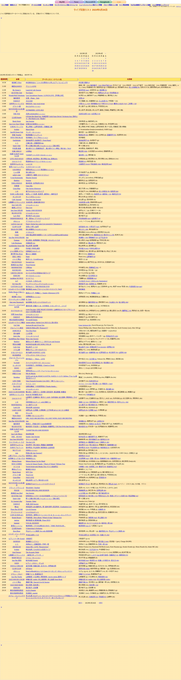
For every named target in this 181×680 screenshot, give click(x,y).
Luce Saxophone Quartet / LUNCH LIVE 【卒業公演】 (45, 95)
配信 (124, 5)
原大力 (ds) (115, 560)
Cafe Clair (16, 347)
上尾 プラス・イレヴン (16, 456)
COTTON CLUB (17, 286)
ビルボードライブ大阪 (17, 289)
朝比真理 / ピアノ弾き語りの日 (37, 480)
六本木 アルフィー (16, 447)
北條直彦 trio (30, 243)
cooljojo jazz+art (16, 224)
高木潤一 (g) (93, 585)
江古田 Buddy (17, 117)
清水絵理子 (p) (84, 140)
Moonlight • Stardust (33, 488)
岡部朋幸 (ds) (103, 577)
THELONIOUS (16, 183)
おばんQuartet (31, 590)
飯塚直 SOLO (31, 469)
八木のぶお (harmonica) (98, 281)
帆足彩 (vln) (83, 151)
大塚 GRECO (16, 151)
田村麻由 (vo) (96, 104)
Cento (17, 235)
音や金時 (16, 333)
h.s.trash (17, 363)
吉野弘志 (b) (83, 410)
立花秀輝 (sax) (84, 458)
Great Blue (16, 188)
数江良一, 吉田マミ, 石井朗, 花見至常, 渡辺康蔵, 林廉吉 (46, 392)
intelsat (16, 520)
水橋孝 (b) (101, 509)
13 (77, 63)
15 (82, 63)
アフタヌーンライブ (33, 221)
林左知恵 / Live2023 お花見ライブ (38, 549)
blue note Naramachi (17, 302)
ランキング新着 (48, 5)
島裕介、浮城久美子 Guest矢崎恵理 (38, 424)
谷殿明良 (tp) (93, 352)
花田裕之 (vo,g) (84, 456)
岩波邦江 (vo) (112, 467)
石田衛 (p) (92, 284)
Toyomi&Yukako (32, 320)
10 (86, 61)
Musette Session (31, 178)
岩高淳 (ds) (114, 191)
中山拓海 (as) (95, 447)
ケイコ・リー (31, 384)
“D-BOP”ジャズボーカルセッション (39, 155)
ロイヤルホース (16, 311)
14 (80, 63)
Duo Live (29, 208)
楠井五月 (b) (116, 194)
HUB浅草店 (16, 355)
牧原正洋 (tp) (83, 135)
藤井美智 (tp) (93, 302)
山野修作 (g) (90, 256)
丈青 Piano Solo (32, 98)
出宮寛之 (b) (95, 114)
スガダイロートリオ (33, 167)
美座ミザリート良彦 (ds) (119, 496)
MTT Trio (29, 472)
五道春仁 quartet (32, 593)
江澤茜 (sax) (92, 410)
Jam (27, 237)
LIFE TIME (17, 381)
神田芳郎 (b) (111, 402)
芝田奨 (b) (102, 477)
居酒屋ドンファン (32, 541)
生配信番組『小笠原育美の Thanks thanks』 (41, 386)
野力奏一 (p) (97, 384)
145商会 (29, 151)
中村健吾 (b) (90, 394)
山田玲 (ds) (123, 352)
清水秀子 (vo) (83, 445)
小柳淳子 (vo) (83, 175)
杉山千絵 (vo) (107, 85)
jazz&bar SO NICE (16, 278)
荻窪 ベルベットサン (16, 167)
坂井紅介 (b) (104, 439)
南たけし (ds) (83, 229)
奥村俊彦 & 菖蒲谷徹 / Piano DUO (38, 520)
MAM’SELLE (17, 558)
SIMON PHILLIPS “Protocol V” (37, 328)
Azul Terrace (16, 552)
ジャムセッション (32, 205)
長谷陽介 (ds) (108, 363)
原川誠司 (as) (83, 352)
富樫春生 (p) (83, 442)
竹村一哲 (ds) (103, 544)
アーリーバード (16, 512)
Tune (76, 2)
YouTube (141, 5)
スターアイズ (17, 384)
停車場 (16, 186)
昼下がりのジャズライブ (35, 191)
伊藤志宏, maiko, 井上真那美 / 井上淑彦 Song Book (44, 579)
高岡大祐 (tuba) (84, 568)
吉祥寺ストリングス (16, 104)
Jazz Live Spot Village (16, 124)
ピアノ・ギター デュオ (35, 563)
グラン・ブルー (16, 574)
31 (86, 68)
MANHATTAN (16, 267)
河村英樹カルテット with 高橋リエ (38, 402)
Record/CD (90, 2)
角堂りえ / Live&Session (34, 259)
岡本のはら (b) (103, 496)
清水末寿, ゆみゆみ (33, 407)
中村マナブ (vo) (107, 104)
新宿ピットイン (16, 526)
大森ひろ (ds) (104, 535)
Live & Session (31, 509)
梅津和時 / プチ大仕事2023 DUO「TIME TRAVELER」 (46, 526)
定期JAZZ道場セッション (35, 124)
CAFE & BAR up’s (16, 515)
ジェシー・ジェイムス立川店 (17, 306)
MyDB (62, 2)
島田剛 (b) (103, 90)
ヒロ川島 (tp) (83, 493)
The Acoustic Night (32, 552)
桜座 (16, 232)
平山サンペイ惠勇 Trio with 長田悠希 (39, 531)
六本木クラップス (16, 127)
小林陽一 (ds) (83, 467)
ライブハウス (66, 5)
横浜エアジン (17, 469)
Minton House (17, 461)
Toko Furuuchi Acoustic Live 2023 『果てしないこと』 (45, 381)
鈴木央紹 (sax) (84, 560)
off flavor (29, 568)
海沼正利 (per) (107, 164)
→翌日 (100, 603)
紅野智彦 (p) (103, 352)
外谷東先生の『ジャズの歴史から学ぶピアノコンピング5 (47, 82)
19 (75, 66)
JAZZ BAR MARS (16, 585)
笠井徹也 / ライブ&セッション (37, 137)
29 (82, 68)
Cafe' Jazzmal (16, 199)
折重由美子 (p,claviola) (98, 347)
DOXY (16, 368)
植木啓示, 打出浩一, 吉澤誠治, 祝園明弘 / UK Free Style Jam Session (50, 426)
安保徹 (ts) (82, 421)
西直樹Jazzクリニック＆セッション (39, 161)
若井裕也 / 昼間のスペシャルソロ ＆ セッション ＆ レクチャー (48, 515)
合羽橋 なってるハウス (16, 458)
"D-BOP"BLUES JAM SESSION (37, 430)
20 (77, 66)
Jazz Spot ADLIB (17, 210)
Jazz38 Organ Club (16, 132)
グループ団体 (111, 5)
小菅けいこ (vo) (84, 104)
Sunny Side (17, 146)
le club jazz (17, 389)
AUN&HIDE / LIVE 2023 (35, 110)
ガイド (13, 5)
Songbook (104, 2)
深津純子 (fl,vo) (84, 484)
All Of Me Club (16, 93)
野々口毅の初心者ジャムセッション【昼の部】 (43, 146)
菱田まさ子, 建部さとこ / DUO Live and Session (43, 342)
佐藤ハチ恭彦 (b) (104, 560)
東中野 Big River (17, 254)
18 (88, 63)
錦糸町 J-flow (16, 82)
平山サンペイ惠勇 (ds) (117, 531)
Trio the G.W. (30, 442)
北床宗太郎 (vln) (85, 114)
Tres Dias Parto (31, 331)
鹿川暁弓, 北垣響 (32, 588)
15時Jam (29, 267)
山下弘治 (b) (103, 237)
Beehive (16, 180)
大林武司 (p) (93, 597)
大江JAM (29, 101)
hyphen (16, 129)
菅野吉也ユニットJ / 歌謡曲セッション (40, 169)
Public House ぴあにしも (17, 293)
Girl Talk (17, 325)
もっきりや (17, 365)
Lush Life (16, 407)
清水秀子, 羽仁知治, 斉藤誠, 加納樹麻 (39, 445)
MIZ (16, 413)
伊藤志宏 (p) (83, 579)
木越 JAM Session (32, 504)
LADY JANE (16, 410)
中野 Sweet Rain (16, 314)
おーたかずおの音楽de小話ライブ (38, 273)
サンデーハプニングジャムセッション (40, 284)
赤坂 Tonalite (16, 135)
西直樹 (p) (82, 161)
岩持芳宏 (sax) (84, 90)
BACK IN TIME (16, 229)
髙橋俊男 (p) (83, 490)
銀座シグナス (17, 208)
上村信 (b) (100, 421)
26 (75, 68)
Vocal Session (30, 265)
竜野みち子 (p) (103, 93)
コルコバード (17, 161)
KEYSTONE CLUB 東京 (17, 110)
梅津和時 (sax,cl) (85, 526)
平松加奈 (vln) (95, 164)
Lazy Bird (16, 216)
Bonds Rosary (16, 518)
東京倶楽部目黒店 (16, 590)
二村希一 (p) (132, 104)
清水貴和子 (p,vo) (85, 363)
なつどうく (30, 278)
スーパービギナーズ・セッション (38, 363)
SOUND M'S (16, 270)
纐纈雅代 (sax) (93, 442)
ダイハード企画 (31, 439)
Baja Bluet (16, 531)
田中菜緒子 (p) (94, 439)
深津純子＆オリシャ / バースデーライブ (40, 484)
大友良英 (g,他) (84, 202)
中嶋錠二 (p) (95, 293)
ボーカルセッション (33, 276)
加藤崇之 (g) (113, 555)
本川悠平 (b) (113, 352)
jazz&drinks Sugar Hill (17, 246)
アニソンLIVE (31, 86)
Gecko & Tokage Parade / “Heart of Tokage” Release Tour (45, 464)
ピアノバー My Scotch (17, 539)
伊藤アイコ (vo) (84, 574)
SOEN (16, 563)
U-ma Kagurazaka (17, 178)
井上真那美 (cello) (103, 579)
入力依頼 (36, 5)
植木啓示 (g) (83, 426)
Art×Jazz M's (16, 284)
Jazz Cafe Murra (16, 434)
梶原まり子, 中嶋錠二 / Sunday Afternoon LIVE (42, 293)
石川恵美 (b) (92, 276)
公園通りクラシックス (17, 202)
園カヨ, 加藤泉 (31, 254)
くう (16, 143)
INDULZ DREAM (16, 566)
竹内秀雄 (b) (114, 93)
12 (75, 63)
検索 (4, 5)
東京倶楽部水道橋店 (16, 320)
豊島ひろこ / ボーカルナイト (36, 350)
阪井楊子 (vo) (95, 85)
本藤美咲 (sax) (115, 458)
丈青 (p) (81, 98)
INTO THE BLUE (16, 137)
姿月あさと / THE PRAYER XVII (37, 286)
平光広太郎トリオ (32, 535)
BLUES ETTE (17, 213)
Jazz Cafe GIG (17, 205)
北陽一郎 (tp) (94, 458)
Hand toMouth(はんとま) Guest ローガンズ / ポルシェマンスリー (49, 571)
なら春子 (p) (83, 405)
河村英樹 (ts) (94, 402)
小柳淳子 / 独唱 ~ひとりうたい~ (37, 175)
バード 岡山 (16, 259)
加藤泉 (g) (91, 254)
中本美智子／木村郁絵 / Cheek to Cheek (40, 365)
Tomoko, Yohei (31, 501)
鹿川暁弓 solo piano (33, 216)
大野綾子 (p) (83, 563)
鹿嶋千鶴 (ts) (83, 582)
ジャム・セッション (33, 558)
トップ (160, 5)
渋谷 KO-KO (16, 437)
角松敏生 (82, 289)
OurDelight (17, 140)
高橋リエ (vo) (83, 402)
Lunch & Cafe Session (33, 90)
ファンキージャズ (32, 336)
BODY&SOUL (16, 405)
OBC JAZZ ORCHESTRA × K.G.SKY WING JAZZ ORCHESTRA (49, 418)
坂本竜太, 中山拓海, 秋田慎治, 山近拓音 (40, 447)
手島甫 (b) (102, 597)
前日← (81, 603)
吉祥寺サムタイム (16, 164)
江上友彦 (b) (103, 101)
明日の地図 (17, 344)
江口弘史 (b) (93, 549)
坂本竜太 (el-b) (84, 447)
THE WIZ (16, 114)
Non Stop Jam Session (33, 199)
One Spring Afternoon (33, 188)
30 (84, 68)
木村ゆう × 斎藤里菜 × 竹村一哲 (37, 544)
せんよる (29, 413)
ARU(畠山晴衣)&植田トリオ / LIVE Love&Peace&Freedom (47, 235)
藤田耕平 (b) (92, 437)
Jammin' (17, 523)
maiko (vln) (92, 579)
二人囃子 (29, 368)
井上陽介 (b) (102, 518)
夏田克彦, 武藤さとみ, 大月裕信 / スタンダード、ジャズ (46, 306)
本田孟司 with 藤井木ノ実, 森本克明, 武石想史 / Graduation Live (49, 507)
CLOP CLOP (16, 227)
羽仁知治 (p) (93, 445)
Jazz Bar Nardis (16, 577)
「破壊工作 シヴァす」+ (35, 555)
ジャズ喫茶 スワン (16, 251)
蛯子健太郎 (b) (104, 493)
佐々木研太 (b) (104, 191)
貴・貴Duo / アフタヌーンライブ (38, 218)
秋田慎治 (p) (104, 447)
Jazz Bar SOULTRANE (17, 237)
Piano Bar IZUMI (17, 509)
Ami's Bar (16, 336)
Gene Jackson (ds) (85, 325)
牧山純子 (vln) (84, 347)
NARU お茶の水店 (16, 194)
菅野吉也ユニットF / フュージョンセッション (42, 371)
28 (80, 68)
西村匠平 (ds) (83, 284)
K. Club (28, 299)
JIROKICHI (17, 547)
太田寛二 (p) (93, 467)
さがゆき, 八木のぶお (33, 281)
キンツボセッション (33, 197)
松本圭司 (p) (93, 381)
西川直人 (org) (103, 541)
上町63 (16, 248)
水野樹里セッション (33, 297)
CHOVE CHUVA (17, 273)
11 (88, 61)
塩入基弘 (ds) (123, 302)
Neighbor (16, 377)
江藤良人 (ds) (104, 442)
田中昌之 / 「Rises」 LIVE (35, 359)
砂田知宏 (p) (83, 496)
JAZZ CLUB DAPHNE (17, 392)
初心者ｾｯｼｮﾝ (30, 172)
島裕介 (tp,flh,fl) (95, 424)
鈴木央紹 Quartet (32, 560)
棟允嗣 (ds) (110, 389)
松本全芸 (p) (83, 437)
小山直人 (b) (113, 302)
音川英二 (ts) (93, 496)
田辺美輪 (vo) (133, 496)
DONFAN (16, 541)
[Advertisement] (70, 36)
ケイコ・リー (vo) (85, 384)
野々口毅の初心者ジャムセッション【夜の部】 (43, 498)
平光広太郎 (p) (84, 535)
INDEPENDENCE (16, 218)
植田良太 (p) (98, 235)
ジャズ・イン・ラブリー (17, 535)
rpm (16, 453)
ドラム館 (16, 350)
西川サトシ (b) (109, 235)
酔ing (16, 507)
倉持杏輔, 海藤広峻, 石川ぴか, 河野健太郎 (41, 566)
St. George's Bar (16, 501)
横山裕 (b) (92, 243)
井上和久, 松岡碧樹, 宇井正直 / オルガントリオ (43, 240)
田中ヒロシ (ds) (122, 402)
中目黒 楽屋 (16, 148)
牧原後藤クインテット (34, 135)
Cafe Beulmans (16, 243)
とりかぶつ (30, 232)
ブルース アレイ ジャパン (16, 359)
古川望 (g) (93, 359)
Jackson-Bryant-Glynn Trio (35, 325)
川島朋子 (29, 539)
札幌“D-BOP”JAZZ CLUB (17, 155)
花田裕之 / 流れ (31, 456)
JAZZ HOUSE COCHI (17, 579)
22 (82, 66)
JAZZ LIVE (30, 477)
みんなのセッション (33, 106)
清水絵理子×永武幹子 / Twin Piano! (38, 140)
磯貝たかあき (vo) (120, 104)
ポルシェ (16, 221)
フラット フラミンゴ (16, 488)
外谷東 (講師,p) (84, 82)
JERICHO (16, 276)
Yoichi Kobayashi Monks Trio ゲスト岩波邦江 (42, 467)
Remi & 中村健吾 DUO (34, 394)
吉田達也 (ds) (83, 227)
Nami (28, 256)
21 (80, 66)
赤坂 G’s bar (16, 373)
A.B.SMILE (17, 169)
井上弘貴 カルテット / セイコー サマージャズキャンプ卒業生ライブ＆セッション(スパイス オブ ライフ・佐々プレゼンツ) (51, 597)
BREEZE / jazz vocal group (35, 104)
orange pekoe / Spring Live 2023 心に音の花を (42, 322)
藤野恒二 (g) (126, 311)
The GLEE (16, 386)
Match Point (30, 129)
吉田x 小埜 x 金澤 (32, 227)
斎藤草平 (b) (111, 135)
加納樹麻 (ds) (112, 445)
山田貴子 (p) (95, 218)
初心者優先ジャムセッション (36, 229)
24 (86, 66)
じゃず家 (16, 172)
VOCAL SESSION (32, 523)
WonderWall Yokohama (17, 95)
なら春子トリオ (31, 405)
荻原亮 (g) (97, 194)
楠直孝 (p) (82, 523)
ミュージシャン (90, 5)
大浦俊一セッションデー (35, 416)
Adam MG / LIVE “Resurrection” (37, 547)
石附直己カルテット (33, 251)
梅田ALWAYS (17, 86)
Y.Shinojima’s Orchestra (34, 528)
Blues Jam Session (32, 339)
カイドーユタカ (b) (93, 523)
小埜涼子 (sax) (94, 227)
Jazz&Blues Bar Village (17, 339)
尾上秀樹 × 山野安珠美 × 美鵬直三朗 (39, 127)
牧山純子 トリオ (32, 347)
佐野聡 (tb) (111, 347)
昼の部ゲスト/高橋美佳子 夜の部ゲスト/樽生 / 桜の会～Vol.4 (48, 148)
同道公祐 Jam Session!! (34, 453)
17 (86, 63)
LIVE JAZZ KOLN (16, 159)
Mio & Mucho (31, 373)
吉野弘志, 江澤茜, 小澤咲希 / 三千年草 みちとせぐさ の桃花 (47, 410)
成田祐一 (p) (106, 194)
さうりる (16, 467)
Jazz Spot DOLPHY (16, 439)
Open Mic (29, 186)
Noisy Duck (17, 416)
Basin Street (17, 121)
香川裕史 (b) (92, 405)
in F (16, 281)
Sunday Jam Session (33, 437)
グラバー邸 (17, 106)
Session (28, 180)
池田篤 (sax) (92, 518)
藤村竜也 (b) (103, 531)
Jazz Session (30, 270)
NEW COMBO (16, 464)
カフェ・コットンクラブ (17, 597)
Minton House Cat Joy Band (35, 461)
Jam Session (30, 121)
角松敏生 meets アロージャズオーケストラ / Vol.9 (44, 289)
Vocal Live (29, 475)
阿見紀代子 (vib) (112, 336)
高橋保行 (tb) (104, 458)
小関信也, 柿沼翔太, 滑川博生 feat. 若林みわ (41, 159)
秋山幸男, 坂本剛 (32, 246)
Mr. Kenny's (17, 90)
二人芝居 (29, 333)
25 (88, 66)
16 (84, 63)
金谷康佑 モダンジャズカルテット (38, 302)
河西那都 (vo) (92, 278)
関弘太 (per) (113, 484)
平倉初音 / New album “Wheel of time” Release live (44, 518)
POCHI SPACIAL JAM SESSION (37, 490)
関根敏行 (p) (93, 237)
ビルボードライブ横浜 (17, 322)
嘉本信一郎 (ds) (107, 523)
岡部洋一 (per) (107, 384)
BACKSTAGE (17, 262)
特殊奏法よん (31, 458)
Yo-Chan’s (29, 93)
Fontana (16, 240)
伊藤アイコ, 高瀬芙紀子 (34, 574)
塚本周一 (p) (83, 155)
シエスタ (29, 164)
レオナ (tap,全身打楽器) (99, 555)
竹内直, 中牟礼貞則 (33, 248)
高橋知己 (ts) (93, 267)
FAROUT (16, 101)
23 (84, 66)
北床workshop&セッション (35, 114)
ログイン (178, 6)
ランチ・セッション (33, 132)
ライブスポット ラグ (16, 442)
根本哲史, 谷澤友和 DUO (35, 183)
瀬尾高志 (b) (123, 555)
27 (77, 68)
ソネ (16, 191)
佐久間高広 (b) (97, 363)
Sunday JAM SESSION (34, 210)
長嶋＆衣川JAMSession (34, 317)
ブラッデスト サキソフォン (36, 355)
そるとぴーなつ (16, 352)
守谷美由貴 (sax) (85, 218)
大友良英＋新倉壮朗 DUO (35, 202)
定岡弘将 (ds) (101, 490)
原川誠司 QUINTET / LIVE (35, 352)
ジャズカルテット (32, 512)
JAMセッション (31, 450)
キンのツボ (17, 197)
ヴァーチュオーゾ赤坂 (17, 299)
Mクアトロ (17, 450)
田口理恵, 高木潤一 (33, 585)
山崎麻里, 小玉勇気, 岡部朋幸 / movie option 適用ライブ (46, 577)
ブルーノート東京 (16, 328)
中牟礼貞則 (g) (94, 248)
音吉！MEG (16, 256)
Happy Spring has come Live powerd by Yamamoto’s (44, 224)
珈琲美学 (16, 98)
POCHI (16, 490)
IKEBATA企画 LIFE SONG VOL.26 (38, 344)
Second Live (30, 262)
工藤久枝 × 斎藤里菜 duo (35, 143)
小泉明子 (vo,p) (84, 164)
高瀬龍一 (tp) (83, 237)
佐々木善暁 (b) (134, 87)
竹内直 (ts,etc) (84, 248)
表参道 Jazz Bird (17, 265)
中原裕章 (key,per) (135, 286)
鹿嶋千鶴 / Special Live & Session (37, 582)
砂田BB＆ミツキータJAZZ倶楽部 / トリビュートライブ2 (46, 496)
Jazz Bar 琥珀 (16, 560)
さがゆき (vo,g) (84, 281)
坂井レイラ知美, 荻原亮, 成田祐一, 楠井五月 (42, 194)
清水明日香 (30, 434)
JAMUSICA (17, 331)
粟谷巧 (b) (102, 467)
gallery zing (17, 175)
